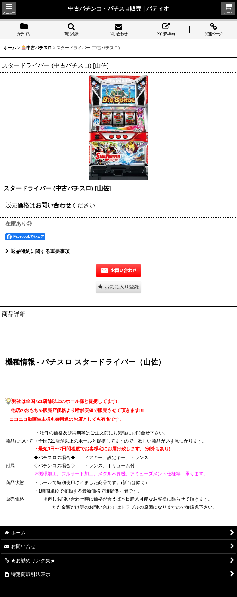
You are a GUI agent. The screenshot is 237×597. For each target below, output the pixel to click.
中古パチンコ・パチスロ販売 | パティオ (118, 8)
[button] (9, 8)
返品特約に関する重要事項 (37, 251)
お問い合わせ (53, 205)
